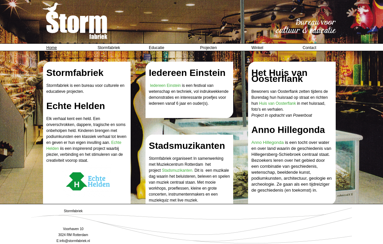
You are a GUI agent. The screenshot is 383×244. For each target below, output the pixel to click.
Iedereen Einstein (165, 85)
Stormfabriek (109, 47)
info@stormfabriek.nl (75, 241)
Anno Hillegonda (267, 142)
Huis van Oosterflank (277, 103)
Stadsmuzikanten (177, 170)
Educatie (156, 47)
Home (51, 47)
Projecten (208, 47)
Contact (309, 47)
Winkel (257, 47)
